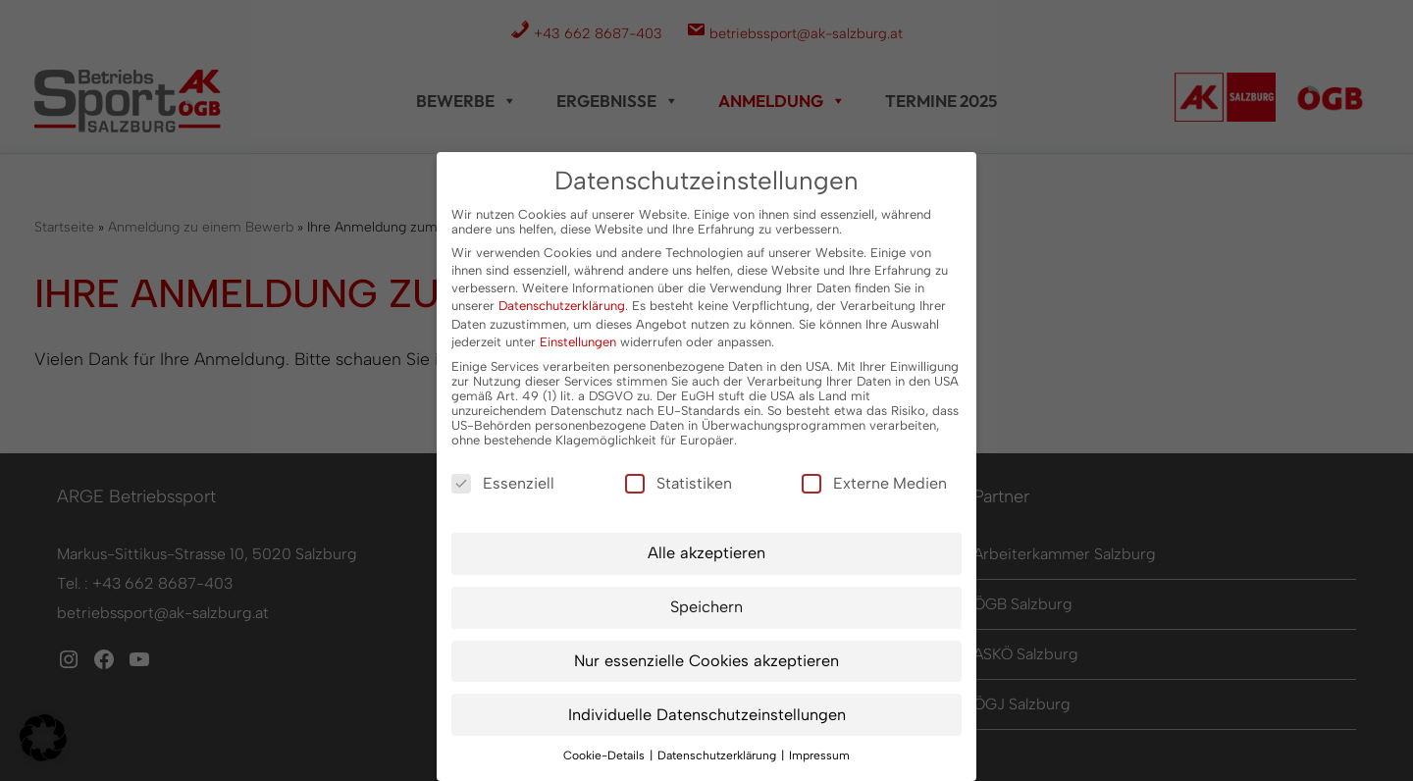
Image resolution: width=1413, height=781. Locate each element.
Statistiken (678, 483)
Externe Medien (874, 483)
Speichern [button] (706, 607)
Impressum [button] (819, 755)
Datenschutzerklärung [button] (718, 755)
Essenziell (502, 483)
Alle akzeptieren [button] (706, 553)
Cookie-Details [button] (605, 755)
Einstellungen (578, 342)
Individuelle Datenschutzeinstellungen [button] (707, 714)
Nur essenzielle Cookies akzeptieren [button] (706, 660)
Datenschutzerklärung (561, 305)
